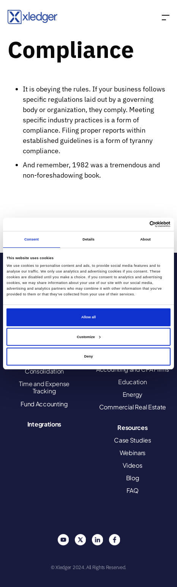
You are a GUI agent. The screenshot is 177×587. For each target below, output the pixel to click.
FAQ (132, 490)
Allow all (88, 317)
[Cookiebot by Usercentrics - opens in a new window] (137, 224)
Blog (132, 477)
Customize (88, 337)
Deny (88, 356)
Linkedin (97, 539)
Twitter (80, 539)
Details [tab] (88, 239)
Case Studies (132, 440)
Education (132, 381)
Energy (132, 394)
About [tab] (145, 239)
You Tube (63, 539)
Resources (132, 427)
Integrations (44, 424)
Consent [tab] (31, 239)
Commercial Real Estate (132, 407)
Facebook (114, 539)
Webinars (133, 452)
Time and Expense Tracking (44, 387)
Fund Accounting (44, 403)
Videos (132, 465)
